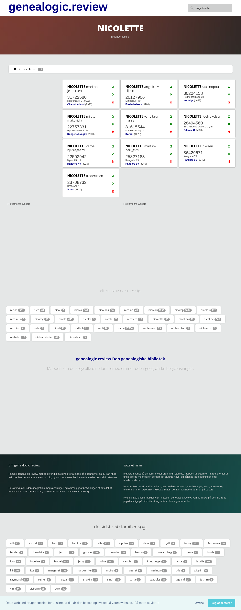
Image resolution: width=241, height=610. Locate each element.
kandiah (130, 561)
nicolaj (183, 310)
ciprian (126, 543)
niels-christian (48, 337)
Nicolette (29, 69)
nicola (81, 310)
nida (39, 328)
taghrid (183, 579)
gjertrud (66, 552)
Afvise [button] (199, 602)
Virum (70, 189)
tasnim (207, 579)
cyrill (169, 543)
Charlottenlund (76, 104)
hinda (213, 552)
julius (107, 561)
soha (135, 579)
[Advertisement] (32, 138)
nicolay (42, 319)
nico (40, 310)
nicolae (131, 310)
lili (15, 570)
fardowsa (217, 543)
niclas (17, 310)
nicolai (156, 310)
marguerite (87, 570)
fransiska (40, 552)
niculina (17, 328)
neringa (159, 570)
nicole (66, 319)
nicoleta (135, 319)
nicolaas (106, 310)
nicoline (212, 319)
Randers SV (132, 163)
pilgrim (201, 570)
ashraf (36, 543)
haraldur (117, 552)
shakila (90, 579)
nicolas (209, 310)
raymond (19, 579)
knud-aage (157, 561)
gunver (91, 552)
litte (34, 570)
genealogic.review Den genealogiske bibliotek (120, 359)
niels (126, 328)
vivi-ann (38, 589)
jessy (84, 561)
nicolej (111, 319)
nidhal (82, 328)
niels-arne (208, 328)
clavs (149, 543)
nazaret (134, 570)
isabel (61, 561)
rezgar (67, 579)
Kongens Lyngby (77, 134)
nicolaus (18, 319)
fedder (17, 552)
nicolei (89, 319)
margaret (58, 570)
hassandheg (167, 552)
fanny (191, 543)
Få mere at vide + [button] (147, 602)
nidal (59, 328)
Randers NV (74, 163)
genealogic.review (58, 6)
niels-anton (180, 328)
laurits (204, 561)
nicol (59, 310)
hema (192, 552)
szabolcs (158, 579)
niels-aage (152, 328)
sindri (114, 579)
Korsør (129, 134)
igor (15, 561)
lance (181, 561)
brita (103, 543)
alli (15, 543)
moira (112, 570)
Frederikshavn (134, 104)
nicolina (187, 319)
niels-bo (18, 337)
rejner (44, 579)
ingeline (37, 561)
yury (61, 589)
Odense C (189, 130)
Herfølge (188, 100)
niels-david (78, 337)
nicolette (161, 319)
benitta (80, 543)
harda (141, 552)
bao (57, 543)
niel (103, 328)
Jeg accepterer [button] (222, 602)
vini (15, 589)
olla (180, 570)
